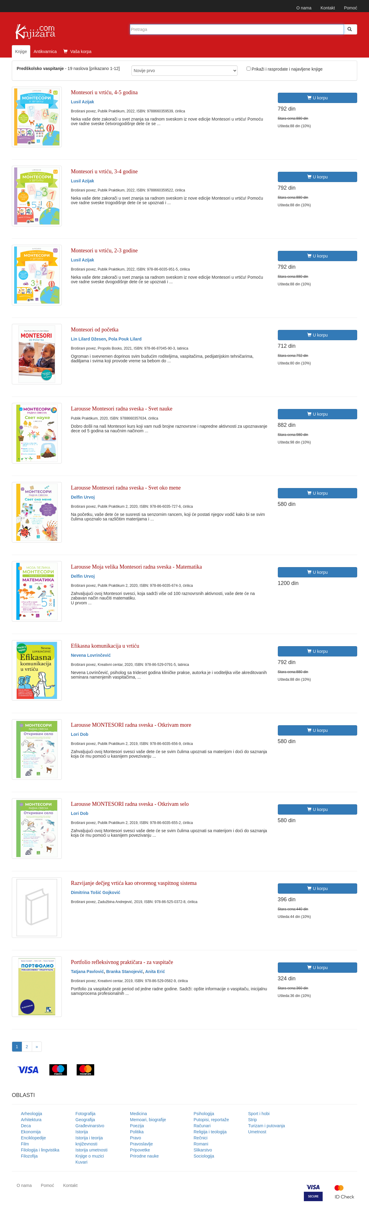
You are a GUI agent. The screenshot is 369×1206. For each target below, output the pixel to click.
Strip (252, 1119)
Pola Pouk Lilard (125, 339)
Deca (26, 1125)
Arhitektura (31, 1119)
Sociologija (204, 1156)
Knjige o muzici (89, 1156)
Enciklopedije (33, 1137)
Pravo (135, 1137)
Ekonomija (31, 1131)
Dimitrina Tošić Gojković (95, 892)
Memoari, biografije (148, 1119)
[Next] (37, 1047)
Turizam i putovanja (266, 1125)
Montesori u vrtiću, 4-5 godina (104, 92)
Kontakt (328, 7)
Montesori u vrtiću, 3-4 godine (104, 171)
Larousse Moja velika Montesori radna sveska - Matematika (136, 567)
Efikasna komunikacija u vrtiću (105, 646)
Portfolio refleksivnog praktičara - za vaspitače (122, 962)
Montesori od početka (94, 330)
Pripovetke (140, 1150)
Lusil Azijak (82, 101)
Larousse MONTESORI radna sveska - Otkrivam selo (130, 804)
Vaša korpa (77, 51)
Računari (202, 1125)
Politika (137, 1131)
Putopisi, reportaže (211, 1119)
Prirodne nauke (144, 1156)
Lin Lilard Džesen (88, 339)
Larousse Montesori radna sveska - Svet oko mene (126, 488)
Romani (201, 1143)
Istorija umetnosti (91, 1150)
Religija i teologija (210, 1131)
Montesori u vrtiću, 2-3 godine (104, 251)
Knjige (21, 51)
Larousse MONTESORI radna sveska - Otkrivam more (131, 725)
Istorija (81, 1131)
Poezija (137, 1125)
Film (25, 1143)
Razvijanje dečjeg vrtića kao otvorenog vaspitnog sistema (134, 883)
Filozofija (29, 1156)
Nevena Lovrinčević (91, 655)
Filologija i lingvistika (40, 1150)
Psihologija (204, 1113)
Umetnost (257, 1131)
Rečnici (201, 1137)
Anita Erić (155, 971)
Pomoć (350, 7)
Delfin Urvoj (83, 497)
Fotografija (85, 1113)
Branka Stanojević (124, 971)
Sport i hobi (259, 1113)
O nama (303, 7)
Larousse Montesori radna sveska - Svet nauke (121, 409)
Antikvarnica (45, 51)
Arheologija (31, 1113)
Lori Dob (79, 734)
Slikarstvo (203, 1150)
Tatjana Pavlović (87, 971)
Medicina (138, 1113)
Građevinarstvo (89, 1125)
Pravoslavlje (141, 1143)
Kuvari (81, 1162)
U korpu (317, 97)
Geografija (85, 1119)
